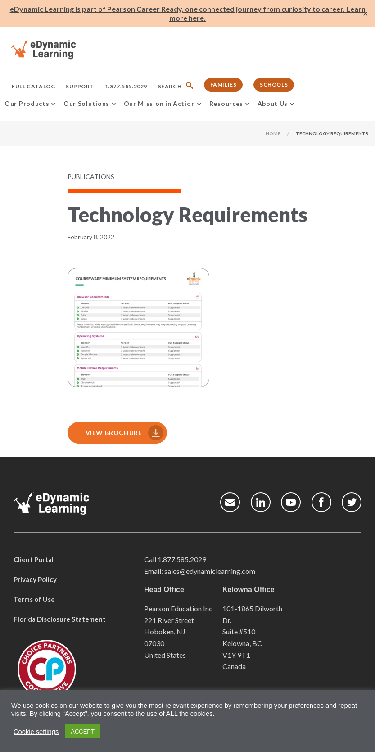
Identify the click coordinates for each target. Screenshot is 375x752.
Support (80, 86)
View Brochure (113, 432)
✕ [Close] (365, 14)
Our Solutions (86, 103)
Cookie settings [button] (36, 731)
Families (223, 84)
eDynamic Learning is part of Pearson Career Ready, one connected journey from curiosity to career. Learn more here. (188, 13)
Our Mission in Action (159, 103)
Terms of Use (34, 599)
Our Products (27, 103)
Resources (226, 103)
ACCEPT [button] (83, 731)
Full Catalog (33, 86)
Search (170, 86)
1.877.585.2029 (126, 86)
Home (273, 133)
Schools (274, 84)
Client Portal (34, 559)
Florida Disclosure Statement (60, 619)
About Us (273, 103)
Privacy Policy (35, 579)
